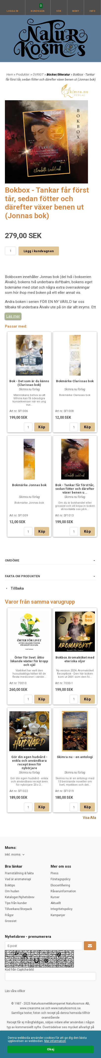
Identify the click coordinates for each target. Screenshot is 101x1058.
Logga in (12, 11)
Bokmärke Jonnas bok (29, 485)
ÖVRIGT (38, 74)
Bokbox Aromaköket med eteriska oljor (75, 659)
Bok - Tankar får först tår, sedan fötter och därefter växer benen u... (74, 488)
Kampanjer (58, 915)
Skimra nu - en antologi (75, 757)
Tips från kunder (16, 903)
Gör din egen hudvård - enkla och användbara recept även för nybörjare (29, 762)
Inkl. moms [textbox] (12, 854)
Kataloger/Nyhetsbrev (19, 897)
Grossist (10, 921)
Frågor (9, 915)
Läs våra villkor (15, 991)
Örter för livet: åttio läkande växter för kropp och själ (29, 661)
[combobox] (15, 855)
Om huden (12, 891)
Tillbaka (14, 588)
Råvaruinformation (63, 891)
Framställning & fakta (19, 873)
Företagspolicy (61, 879)
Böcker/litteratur (59, 74)
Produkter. (23, 74)
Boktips (10, 885)
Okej (50, 1049)
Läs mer (13, 316)
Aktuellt (56, 903)
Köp (41, 427)
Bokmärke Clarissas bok (75, 381)
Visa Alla (89, 818)
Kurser (55, 897)
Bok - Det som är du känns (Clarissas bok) (29, 383)
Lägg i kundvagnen (39, 251)
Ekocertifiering (60, 885)
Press (54, 873)
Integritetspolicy (61, 909)
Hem (9, 74)
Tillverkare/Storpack (18, 909)
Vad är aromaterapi (18, 879)
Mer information (55, 1041)
